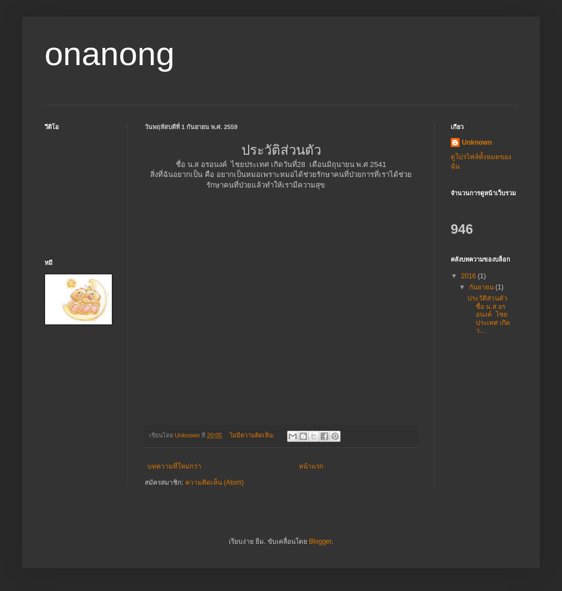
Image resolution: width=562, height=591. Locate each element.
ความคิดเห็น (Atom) (214, 482)
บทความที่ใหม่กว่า (174, 466)
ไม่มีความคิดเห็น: (253, 435)
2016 (469, 276)
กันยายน (482, 287)
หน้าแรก (311, 466)
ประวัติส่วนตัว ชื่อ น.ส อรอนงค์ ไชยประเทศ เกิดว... (488, 314)
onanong (110, 53)
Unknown (477, 142)
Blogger (320, 541)
